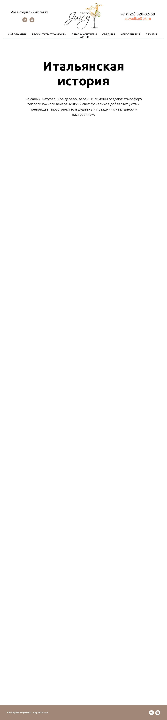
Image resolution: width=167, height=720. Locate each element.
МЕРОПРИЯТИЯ (130, 34)
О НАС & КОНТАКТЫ (84, 34)
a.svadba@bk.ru (138, 18)
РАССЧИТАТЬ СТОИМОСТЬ (49, 34)
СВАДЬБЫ (108, 34)
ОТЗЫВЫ (151, 34)
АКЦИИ (84, 37)
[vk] (24, 21)
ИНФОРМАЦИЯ (17, 34)
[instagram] (32, 21)
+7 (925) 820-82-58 (138, 14)
